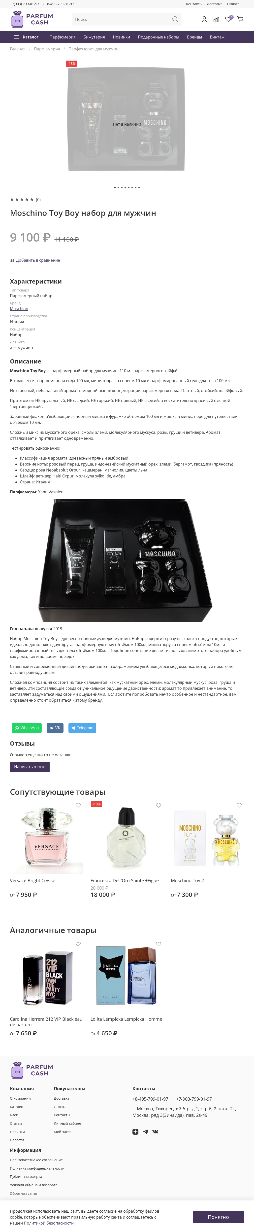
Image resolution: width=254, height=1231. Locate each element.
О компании (20, 1098)
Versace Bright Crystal (33, 880)
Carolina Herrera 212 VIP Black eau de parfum (46, 1021)
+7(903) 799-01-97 (24, 3)
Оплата (233, 3)
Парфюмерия (63, 37)
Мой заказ (62, 1131)
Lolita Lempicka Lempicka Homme (126, 1019)
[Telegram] (82, 728)
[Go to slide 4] (125, 187)
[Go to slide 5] (128, 187)
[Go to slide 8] (139, 187)
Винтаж (217, 37)
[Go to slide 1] (115, 187)
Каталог (26, 37)
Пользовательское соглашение (36, 1160)
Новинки (121, 37)
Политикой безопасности (49, 1223)
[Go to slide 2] (118, 187)
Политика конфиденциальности (37, 1168)
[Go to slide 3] (122, 187)
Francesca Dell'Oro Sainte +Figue (125, 880)
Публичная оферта (26, 1176)
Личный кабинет (68, 1123)
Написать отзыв (29, 766)
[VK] (55, 728)
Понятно (218, 1217)
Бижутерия (94, 37)
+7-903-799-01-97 (194, 1099)
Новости (17, 1140)
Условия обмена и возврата (34, 1185)
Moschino (19, 308)
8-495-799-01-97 (60, 3)
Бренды (194, 37)
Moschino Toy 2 (187, 880)
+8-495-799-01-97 (150, 1099)
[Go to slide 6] (132, 187)
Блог (14, 1115)
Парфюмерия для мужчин (93, 49)
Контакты (194, 3)
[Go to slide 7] (135, 187)
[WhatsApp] (27, 728)
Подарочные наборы (158, 37)
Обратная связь (23, 1193)
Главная (18, 49)
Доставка (214, 3)
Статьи (16, 1123)
